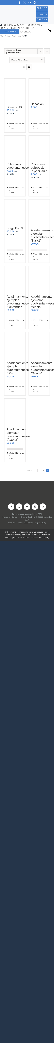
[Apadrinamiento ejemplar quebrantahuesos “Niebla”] (39, 279)
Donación (37, 104)
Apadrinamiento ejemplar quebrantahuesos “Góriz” (18, 368)
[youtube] (30, 2)
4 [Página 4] (43, 471)
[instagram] (35, 2)
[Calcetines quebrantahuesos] (14, 148)
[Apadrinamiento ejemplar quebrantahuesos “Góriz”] (14, 345)
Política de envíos (21, 538)
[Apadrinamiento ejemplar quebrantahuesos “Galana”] (39, 345)
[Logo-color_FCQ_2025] (9, 12)
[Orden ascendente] (47, 51)
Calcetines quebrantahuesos (18, 165)
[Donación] (39, 89)
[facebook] (19, 2)
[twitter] (24, 2)
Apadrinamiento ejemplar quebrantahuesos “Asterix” (18, 434)
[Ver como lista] (29, 67)
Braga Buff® (15, 228)
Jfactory (45, 538)
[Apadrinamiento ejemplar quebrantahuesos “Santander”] (14, 279)
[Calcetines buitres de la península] (39, 148)
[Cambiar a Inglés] (32, 36)
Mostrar (20, 60)
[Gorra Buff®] (14, 91)
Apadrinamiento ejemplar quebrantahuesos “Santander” (18, 302)
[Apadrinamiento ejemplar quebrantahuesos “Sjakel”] (39, 212)
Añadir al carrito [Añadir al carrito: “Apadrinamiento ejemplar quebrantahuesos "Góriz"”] (11, 389)
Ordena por (13, 51)
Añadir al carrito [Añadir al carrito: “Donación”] (35, 126)
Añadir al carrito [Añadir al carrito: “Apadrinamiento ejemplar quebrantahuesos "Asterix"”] (11, 455)
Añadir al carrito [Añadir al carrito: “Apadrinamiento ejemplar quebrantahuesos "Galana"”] (35, 389)
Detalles (20, 123)
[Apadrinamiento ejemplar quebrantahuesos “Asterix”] (14, 412)
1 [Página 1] (34, 471)
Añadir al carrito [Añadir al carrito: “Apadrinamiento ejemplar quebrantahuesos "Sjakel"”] (35, 256)
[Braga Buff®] (14, 211)
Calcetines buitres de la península (39, 167)
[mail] (43, 506)
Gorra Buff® (14, 107)
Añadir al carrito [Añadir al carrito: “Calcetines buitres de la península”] (35, 190)
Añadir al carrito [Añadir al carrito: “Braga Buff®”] (11, 256)
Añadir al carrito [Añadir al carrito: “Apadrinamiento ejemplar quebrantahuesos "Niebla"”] (35, 323)
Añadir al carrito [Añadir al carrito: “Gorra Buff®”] (11, 126)
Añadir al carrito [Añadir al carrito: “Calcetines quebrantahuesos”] (11, 190)
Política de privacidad (30, 535)
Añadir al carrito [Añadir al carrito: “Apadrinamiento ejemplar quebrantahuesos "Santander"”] (11, 323)
